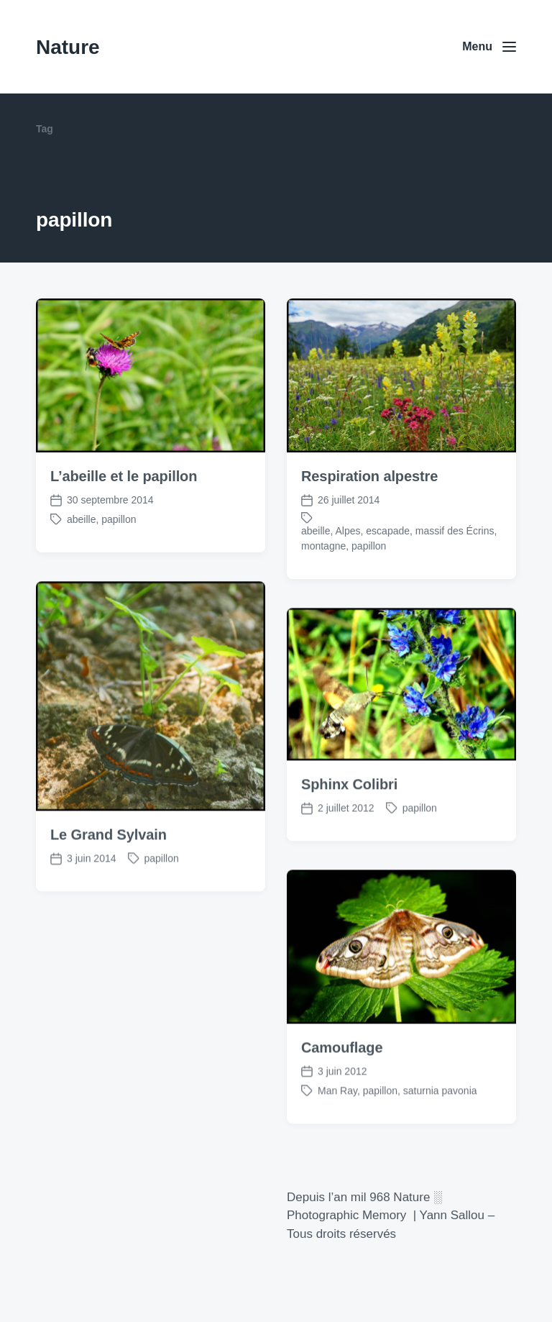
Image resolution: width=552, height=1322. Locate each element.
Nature (68, 47)
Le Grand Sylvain (108, 859)
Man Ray (337, 1115)
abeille (81, 519)
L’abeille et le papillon (123, 476)
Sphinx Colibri (349, 808)
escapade (388, 531)
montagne (323, 546)
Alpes (348, 531)
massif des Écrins (454, 531)
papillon (118, 519)
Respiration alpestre (369, 476)
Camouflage (341, 1072)
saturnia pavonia (440, 1115)
